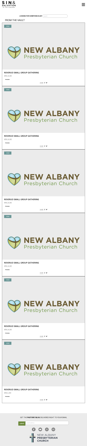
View (7, 26)
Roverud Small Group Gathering (21, 72)
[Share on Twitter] (46, 83)
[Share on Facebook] (44, 83)
